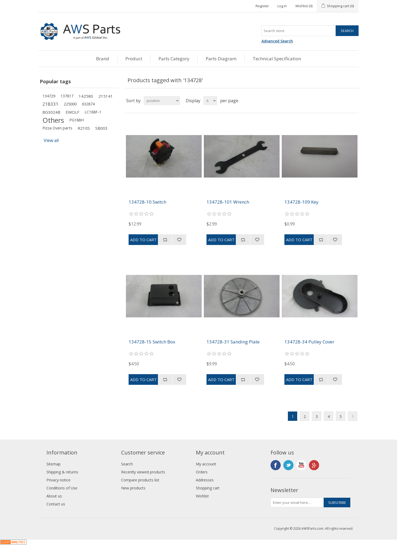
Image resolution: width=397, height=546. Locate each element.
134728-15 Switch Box (152, 342)
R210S (84, 128)
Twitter (288, 465)
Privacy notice (58, 479)
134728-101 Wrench (228, 202)
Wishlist (202, 495)
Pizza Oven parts (57, 127)
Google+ (314, 465)
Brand (102, 59)
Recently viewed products (143, 471)
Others (53, 120)
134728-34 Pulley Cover (309, 342)
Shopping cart (208, 487)
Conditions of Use (61, 487)
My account (206, 463)
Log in (282, 5)
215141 (105, 96)
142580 (86, 96)
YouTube (301, 465)
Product (133, 59)
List (354, 100)
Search (127, 463)
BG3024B (51, 112)
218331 (50, 104)
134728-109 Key (301, 202)
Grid (344, 100)
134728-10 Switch (147, 202)
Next (352, 416)
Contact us (55, 504)
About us (54, 495)
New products (133, 487)
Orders (202, 471)
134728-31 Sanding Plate (233, 342)
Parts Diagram (221, 59)
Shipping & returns (62, 471)
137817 (67, 95)
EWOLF (72, 112)
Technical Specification (277, 59)
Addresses (205, 479)
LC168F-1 (93, 111)
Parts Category (173, 59)
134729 (48, 95)
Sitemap (53, 463)
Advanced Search (277, 40)
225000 (70, 103)
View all (51, 140)
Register (262, 5)
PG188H (76, 119)
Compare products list (140, 479)
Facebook (276, 465)
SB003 (101, 128)
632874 (88, 103)
